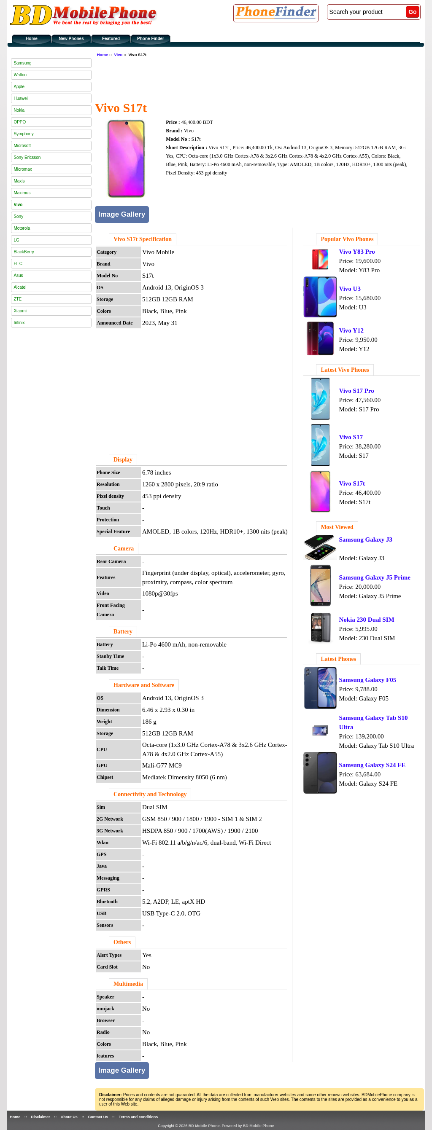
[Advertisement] (248, 78)
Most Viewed (337, 527)
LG (16, 240)
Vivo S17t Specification (142, 239)
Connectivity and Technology (149, 794)
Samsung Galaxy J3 (365, 539)
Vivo (118, 54)
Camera (123, 548)
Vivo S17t (352, 483)
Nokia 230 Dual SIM (366, 619)
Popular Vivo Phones (347, 239)
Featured (111, 38)
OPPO (20, 122)
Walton (20, 74)
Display (122, 459)
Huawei (20, 98)
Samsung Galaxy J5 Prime (374, 577)
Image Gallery (122, 214)
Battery (122, 631)
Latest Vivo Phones (345, 370)
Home (32, 38)
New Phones (71, 38)
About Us (69, 1117)
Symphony (23, 134)
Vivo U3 (350, 288)
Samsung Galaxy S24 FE (372, 765)
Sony (18, 216)
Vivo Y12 (351, 330)
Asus (18, 275)
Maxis (19, 181)
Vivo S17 (351, 437)
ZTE (18, 299)
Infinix (19, 322)
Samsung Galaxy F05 (367, 679)
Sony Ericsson (27, 157)
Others (122, 942)
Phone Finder (150, 38)
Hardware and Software (143, 685)
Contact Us (98, 1117)
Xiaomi (20, 311)
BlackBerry (24, 252)
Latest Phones (338, 659)
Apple (19, 86)
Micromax (23, 169)
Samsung (22, 63)
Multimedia (128, 984)
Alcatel (20, 287)
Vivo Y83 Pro (357, 251)
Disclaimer (40, 1117)
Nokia (19, 110)
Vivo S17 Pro (356, 390)
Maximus (22, 193)
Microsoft (22, 145)
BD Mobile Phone (204, 1126)
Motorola (22, 228)
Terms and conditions (138, 1117)
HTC (18, 263)
